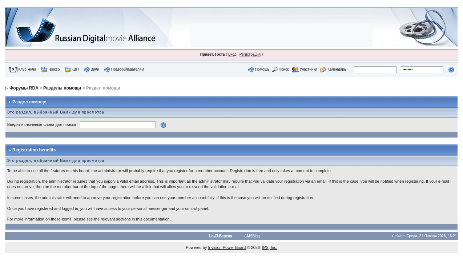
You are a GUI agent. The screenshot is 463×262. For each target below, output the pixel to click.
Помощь (262, 69)
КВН (75, 69)
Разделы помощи (62, 88)
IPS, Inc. (269, 247)
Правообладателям (127, 69)
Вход (232, 54)
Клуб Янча (27, 69)
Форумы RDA (23, 88)
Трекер (54, 69)
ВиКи (94, 69)
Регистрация (250, 54)
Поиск (284, 69)
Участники (308, 69)
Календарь (337, 69)
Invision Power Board (227, 247)
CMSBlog (251, 236)
